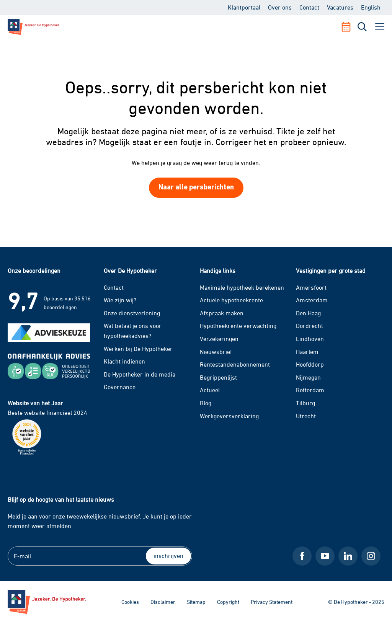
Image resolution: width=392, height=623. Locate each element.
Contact (309, 7)
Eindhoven (310, 338)
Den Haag (308, 313)
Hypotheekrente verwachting (238, 325)
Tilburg (305, 403)
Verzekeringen (219, 338)
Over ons (280, 7)
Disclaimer (162, 602)
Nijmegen (308, 377)
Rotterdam (310, 390)
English (371, 7)
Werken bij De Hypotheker (138, 348)
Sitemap (196, 602)
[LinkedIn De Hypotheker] (348, 556)
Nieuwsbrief (216, 351)
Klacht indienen (124, 361)
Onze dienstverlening (132, 313)
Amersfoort (311, 287)
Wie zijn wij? (120, 300)
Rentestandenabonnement (235, 364)
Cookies (130, 602)
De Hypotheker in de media (139, 374)
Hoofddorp (310, 364)
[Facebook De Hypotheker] (302, 556)
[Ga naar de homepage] (47, 602)
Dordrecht (309, 325)
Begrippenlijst (218, 377)
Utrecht (306, 416)
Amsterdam (312, 300)
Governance (120, 386)
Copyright (228, 602)
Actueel (210, 390)
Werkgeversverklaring (229, 416)
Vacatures (340, 7)
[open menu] (379, 27)
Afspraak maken (221, 313)
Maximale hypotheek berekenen (242, 287)
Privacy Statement (271, 602)
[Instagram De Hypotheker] (371, 556)
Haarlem (307, 351)
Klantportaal (244, 7)
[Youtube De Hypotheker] (325, 556)
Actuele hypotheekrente (231, 300)
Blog (205, 403)
